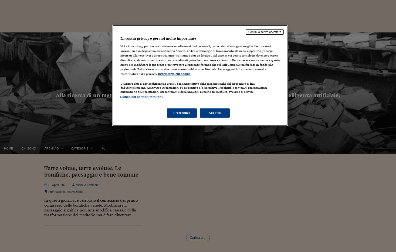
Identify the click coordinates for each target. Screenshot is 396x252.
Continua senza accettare (264, 32)
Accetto (215, 112)
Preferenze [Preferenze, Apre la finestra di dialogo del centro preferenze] (182, 112)
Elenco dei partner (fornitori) (141, 96)
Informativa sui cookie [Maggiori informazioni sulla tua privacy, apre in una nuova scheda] (174, 73)
